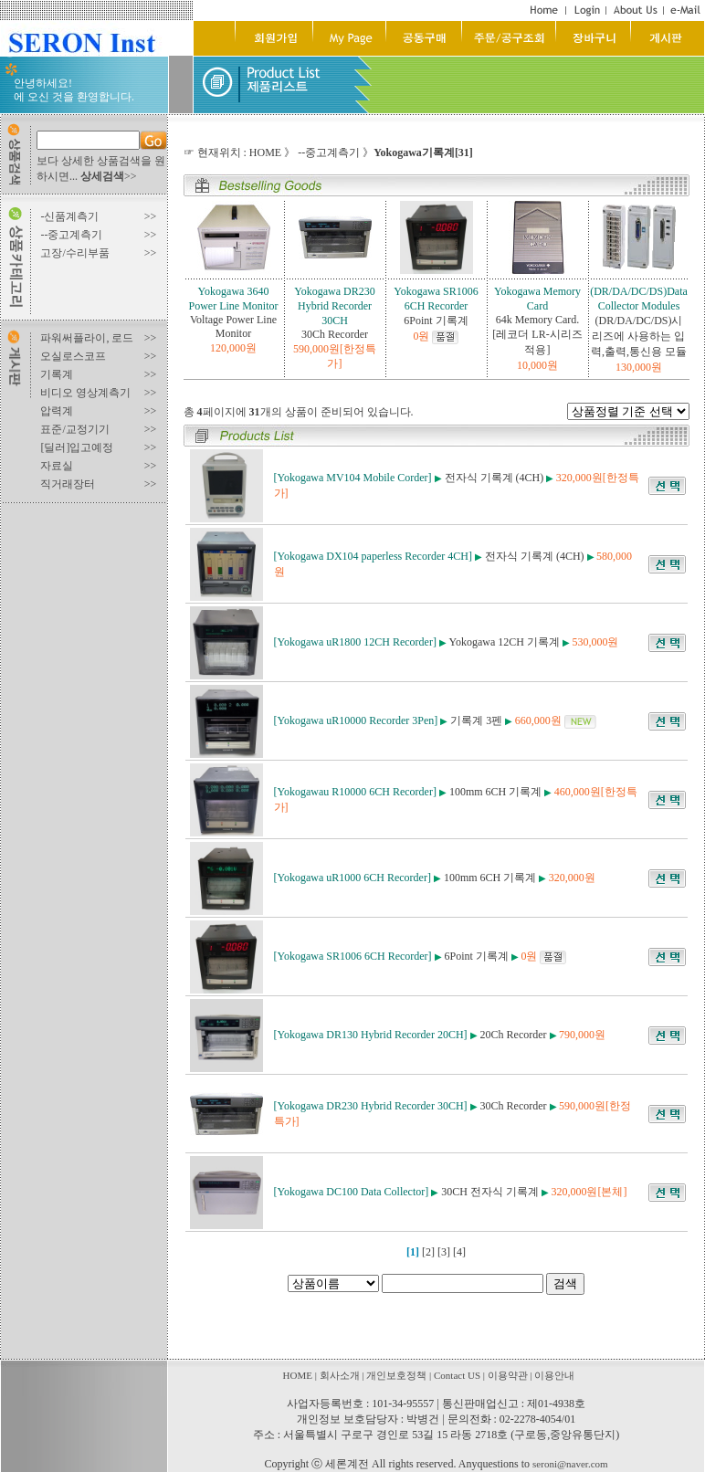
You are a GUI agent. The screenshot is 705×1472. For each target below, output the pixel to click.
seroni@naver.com (570, 1463)
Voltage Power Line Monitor (233, 326)
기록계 (56, 374)
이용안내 (554, 1375)
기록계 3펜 (476, 720)
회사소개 (340, 1375)
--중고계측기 (71, 234)
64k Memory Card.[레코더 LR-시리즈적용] (537, 334)
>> (108, 176)
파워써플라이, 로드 (86, 337)
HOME (265, 152)
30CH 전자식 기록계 (490, 1191)
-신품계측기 (69, 216)
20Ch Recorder (513, 1034)
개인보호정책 (396, 1375)
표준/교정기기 (74, 429)
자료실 (56, 465)
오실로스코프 (73, 356)
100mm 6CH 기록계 (495, 791)
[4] (459, 1252)
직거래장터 (67, 484)
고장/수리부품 (74, 253)
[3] (443, 1252)
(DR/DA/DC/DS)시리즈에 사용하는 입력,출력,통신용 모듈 (639, 336)
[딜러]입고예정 (76, 447)
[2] (428, 1252)
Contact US (457, 1375)
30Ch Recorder (334, 334)
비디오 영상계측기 (85, 392)
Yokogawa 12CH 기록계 (504, 642)
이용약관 (508, 1375)
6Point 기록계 (436, 320)
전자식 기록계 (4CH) (494, 477)
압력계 (56, 411)
